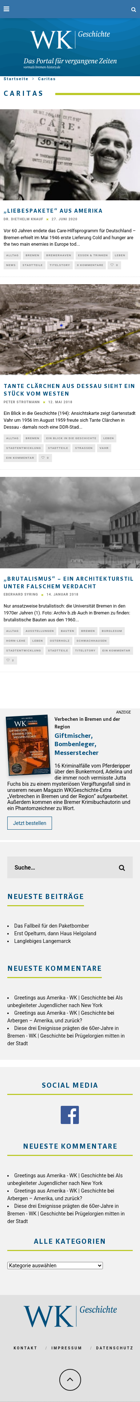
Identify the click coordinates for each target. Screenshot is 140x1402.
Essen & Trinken (93, 255)
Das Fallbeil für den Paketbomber (51, 926)
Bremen (32, 255)
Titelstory (60, 265)
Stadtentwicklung (23, 448)
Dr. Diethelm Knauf (23, 219)
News (11, 265)
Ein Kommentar (20, 457)
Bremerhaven (58, 255)
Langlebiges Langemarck (42, 941)
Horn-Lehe (15, 640)
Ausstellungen (39, 631)
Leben (120, 255)
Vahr (104, 448)
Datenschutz (115, 1348)
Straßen (83, 448)
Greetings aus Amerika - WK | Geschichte (60, 998)
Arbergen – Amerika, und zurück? (44, 1020)
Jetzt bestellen (29, 823)
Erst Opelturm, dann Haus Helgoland (55, 933)
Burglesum (112, 631)
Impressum (67, 1348)
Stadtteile (33, 265)
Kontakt (25, 1348)
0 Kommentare (90, 265)
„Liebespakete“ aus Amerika (53, 211)
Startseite (16, 79)
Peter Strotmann (22, 402)
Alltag (12, 255)
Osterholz (59, 640)
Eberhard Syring (21, 594)
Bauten (67, 631)
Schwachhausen (92, 640)
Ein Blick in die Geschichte (71, 438)
